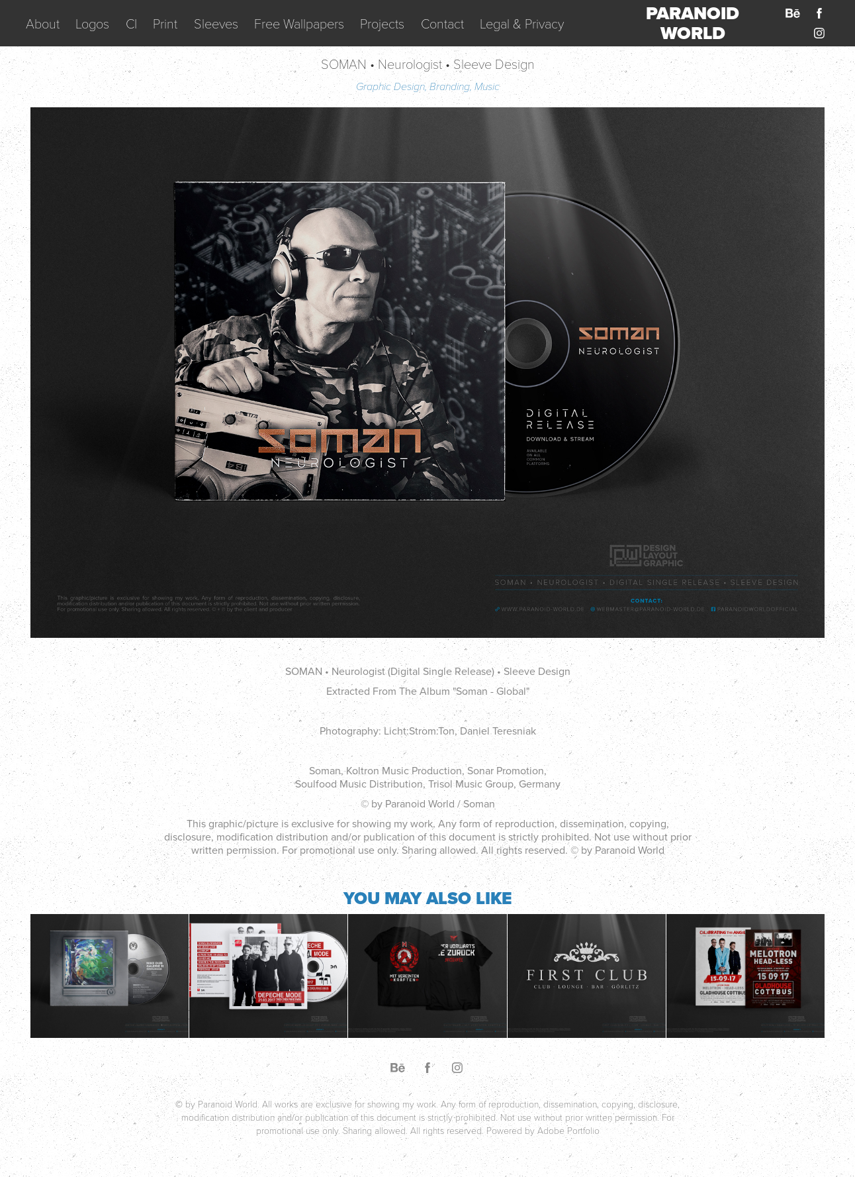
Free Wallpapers (299, 23)
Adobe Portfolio (568, 1130)
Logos (92, 23)
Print (165, 23)
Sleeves (216, 23)
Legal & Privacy (522, 23)
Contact (442, 23)
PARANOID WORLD (695, 23)
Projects (382, 23)
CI (131, 23)
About (43, 23)
